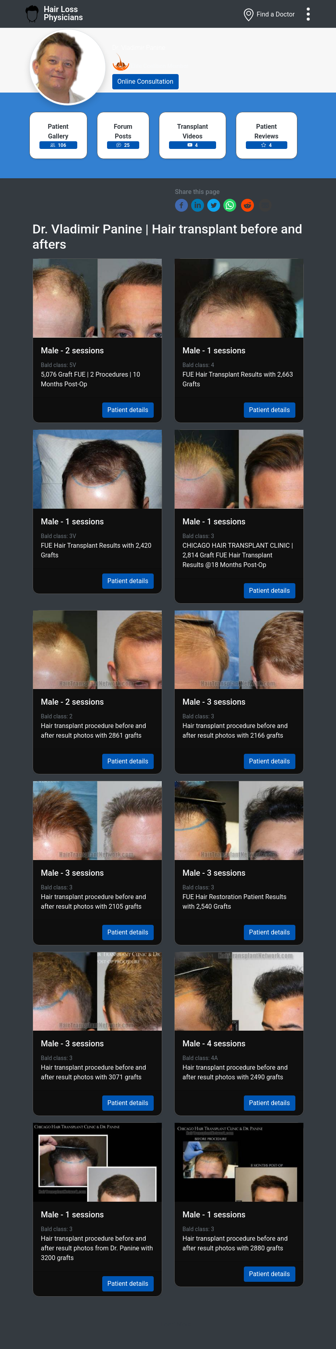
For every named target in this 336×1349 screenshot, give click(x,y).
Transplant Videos (192, 131)
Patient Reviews (266, 131)
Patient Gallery (58, 131)
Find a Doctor (268, 14)
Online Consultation (145, 81)
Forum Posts (123, 131)
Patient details (127, 410)
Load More (176, 1324)
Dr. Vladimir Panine (138, 48)
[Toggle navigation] (308, 14)
